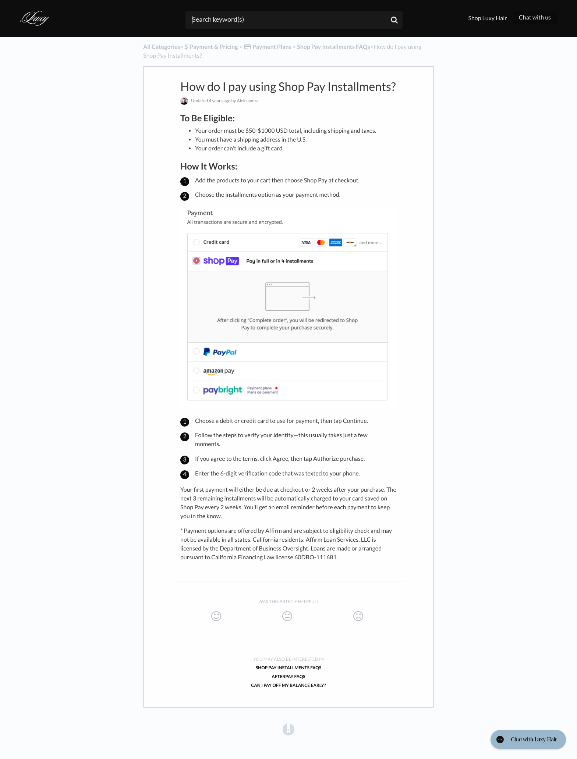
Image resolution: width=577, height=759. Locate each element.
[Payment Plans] (267, 46)
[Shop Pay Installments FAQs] (333, 46)
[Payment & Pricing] (211, 46)
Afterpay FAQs (288, 676)
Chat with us (535, 17)
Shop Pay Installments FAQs (289, 667)
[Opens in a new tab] (288, 729)
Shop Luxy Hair (487, 18)
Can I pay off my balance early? (288, 685)
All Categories (161, 46)
